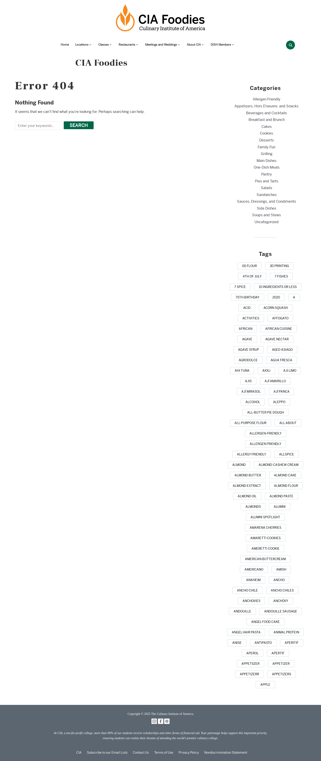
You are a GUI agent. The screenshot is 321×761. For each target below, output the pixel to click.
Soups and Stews (266, 215)
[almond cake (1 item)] (285, 475)
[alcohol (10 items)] (253, 402)
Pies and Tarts (266, 181)
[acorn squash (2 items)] (275, 307)
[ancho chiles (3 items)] (282, 590)
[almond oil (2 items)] (247, 496)
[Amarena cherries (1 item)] (265, 527)
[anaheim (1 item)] (253, 580)
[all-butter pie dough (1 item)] (265, 412)
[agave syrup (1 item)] (248, 349)
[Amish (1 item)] (281, 569)
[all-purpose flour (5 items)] (250, 422)
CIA (79, 752)
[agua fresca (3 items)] (281, 360)
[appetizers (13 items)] (281, 674)
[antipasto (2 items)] (263, 642)
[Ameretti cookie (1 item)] (265, 548)
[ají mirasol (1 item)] (251, 391)
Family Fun (266, 147)
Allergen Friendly (266, 99)
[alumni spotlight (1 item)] (265, 517)
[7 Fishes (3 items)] (281, 276)
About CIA (194, 44)
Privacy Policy (189, 752)
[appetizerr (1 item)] (249, 674)
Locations (81, 44)
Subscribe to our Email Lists (107, 752)
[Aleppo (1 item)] (279, 402)
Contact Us (141, 752)
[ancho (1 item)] (279, 580)
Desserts (266, 140)
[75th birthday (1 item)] (247, 297)
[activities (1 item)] (251, 318)
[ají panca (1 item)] (281, 391)
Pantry (266, 174)
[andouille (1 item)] (242, 611)
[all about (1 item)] (288, 422)
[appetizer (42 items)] (281, 663)
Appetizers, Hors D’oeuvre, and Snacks (266, 106)
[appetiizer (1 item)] (250, 663)
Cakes (266, 126)
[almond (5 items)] (239, 464)
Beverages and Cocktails (266, 113)
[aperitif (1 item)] (291, 642)
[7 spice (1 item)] (240, 286)
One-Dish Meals (267, 167)
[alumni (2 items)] (279, 506)
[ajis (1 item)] (248, 381)
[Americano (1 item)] (254, 569)
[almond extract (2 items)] (247, 485)
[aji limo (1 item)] (290, 370)
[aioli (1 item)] (266, 370)
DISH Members (221, 44)
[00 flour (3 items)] (249, 265)
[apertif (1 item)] (278, 653)
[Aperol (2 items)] (252, 653)
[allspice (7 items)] (286, 454)
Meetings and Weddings (161, 44)
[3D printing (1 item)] (279, 265)
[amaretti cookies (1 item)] (265, 538)
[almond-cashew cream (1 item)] (278, 464)
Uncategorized (267, 222)
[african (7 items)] (245, 328)
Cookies (266, 133)
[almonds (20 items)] (253, 506)
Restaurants (127, 44)
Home (65, 44)
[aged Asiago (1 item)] (282, 349)
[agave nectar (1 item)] (277, 339)
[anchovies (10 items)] (251, 600)
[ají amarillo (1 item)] (275, 381)
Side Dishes (266, 208)
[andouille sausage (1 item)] (280, 611)
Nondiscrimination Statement (225, 752)
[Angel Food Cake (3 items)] (265, 621)
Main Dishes (266, 161)
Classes (103, 44)
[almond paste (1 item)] (281, 496)
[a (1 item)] (294, 297)
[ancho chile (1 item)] (247, 590)
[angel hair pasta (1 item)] (246, 632)
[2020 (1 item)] (276, 297)
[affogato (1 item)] (280, 318)
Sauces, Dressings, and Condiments (266, 201)
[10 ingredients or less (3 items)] (277, 286)
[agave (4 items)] (247, 339)
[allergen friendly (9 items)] (265, 443)
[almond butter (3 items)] (248, 475)
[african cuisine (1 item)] (279, 328)
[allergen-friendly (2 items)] (265, 433)
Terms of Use (163, 752)
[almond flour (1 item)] (286, 485)
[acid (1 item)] (247, 307)
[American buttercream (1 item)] (265, 559)
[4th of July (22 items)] (252, 276)
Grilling (266, 154)
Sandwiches (267, 195)
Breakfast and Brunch (267, 120)
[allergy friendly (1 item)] (251, 454)
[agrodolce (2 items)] (248, 360)
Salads (266, 188)
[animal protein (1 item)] (286, 632)
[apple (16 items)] (265, 684)
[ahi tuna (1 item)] (242, 370)
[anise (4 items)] (237, 642)
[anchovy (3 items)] (281, 600)
